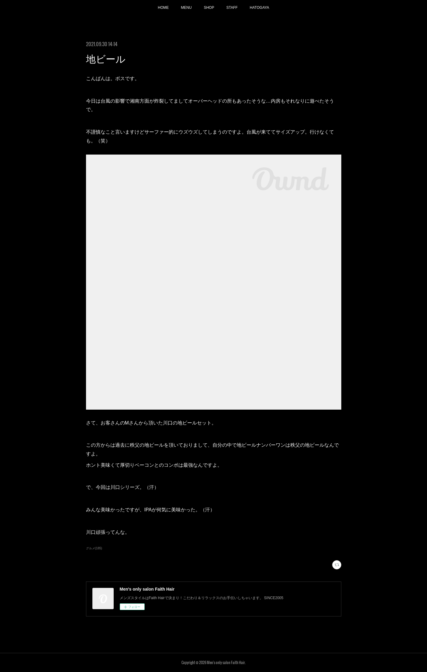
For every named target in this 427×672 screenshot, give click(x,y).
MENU (186, 7)
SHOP (209, 7)
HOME (163, 7)
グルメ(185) (94, 548)
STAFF (232, 7)
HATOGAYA (259, 7)
